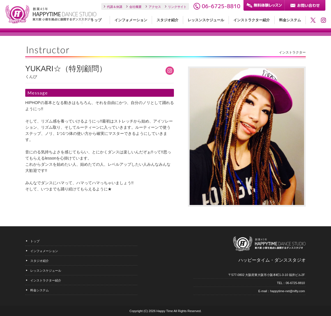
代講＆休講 (114, 6)
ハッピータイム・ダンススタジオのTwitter (313, 20)
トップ (96, 20)
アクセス (155, 6)
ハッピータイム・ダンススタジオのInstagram (323, 20)
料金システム (290, 20)
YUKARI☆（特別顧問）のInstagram (170, 70)
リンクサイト (177, 6)
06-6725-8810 (216, 6)
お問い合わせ (304, 5)
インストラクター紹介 (251, 20)
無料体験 (263, 5)
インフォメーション (130, 20)
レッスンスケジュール (206, 20)
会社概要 (135, 6)
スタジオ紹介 (167, 20)
